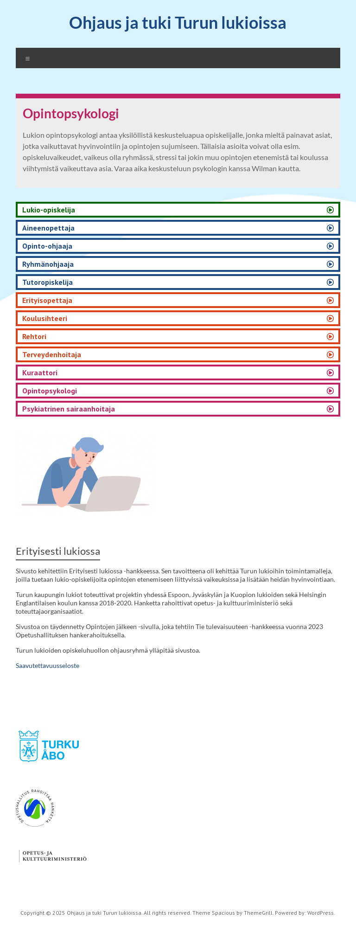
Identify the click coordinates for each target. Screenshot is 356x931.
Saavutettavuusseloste (47, 665)
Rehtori (34, 336)
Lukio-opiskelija (48, 209)
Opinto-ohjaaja (47, 245)
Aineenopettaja (48, 227)
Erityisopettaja (47, 300)
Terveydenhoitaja (51, 354)
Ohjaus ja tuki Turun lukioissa (177, 22)
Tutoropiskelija (47, 282)
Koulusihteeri (44, 318)
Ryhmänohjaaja (48, 264)
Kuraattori (39, 372)
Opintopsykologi (49, 390)
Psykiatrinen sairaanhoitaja (68, 408)
